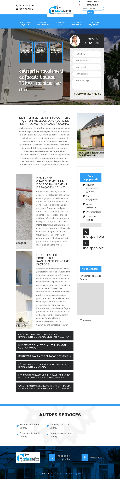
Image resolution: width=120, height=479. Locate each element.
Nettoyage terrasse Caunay (58, 426)
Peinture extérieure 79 (42, 24)
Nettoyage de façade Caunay (28, 435)
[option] (26, 52)
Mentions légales (73, 473)
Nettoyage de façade (59, 24)
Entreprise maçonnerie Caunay (59, 435)
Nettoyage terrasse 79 (76, 24)
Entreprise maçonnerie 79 (94, 24)
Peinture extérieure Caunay (28, 426)
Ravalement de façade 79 (25, 24)
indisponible (25, 5)
